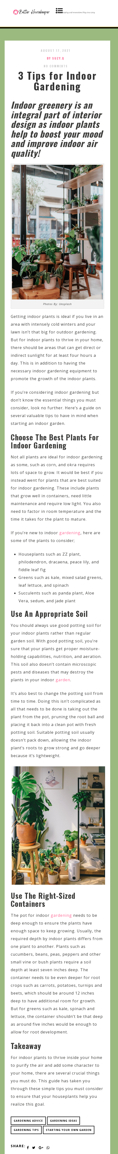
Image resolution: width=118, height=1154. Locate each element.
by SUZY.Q (55, 58)
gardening (69, 532)
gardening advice (28, 1120)
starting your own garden (68, 1130)
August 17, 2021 (55, 50)
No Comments (56, 66)
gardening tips (26, 1130)
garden (63, 679)
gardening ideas (63, 1120)
